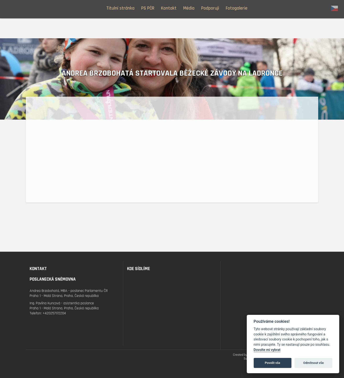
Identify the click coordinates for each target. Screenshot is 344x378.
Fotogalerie (236, 8)
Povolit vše (272, 363)
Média (188, 8)
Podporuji (210, 8)
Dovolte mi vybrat (267, 350)
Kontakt (169, 8)
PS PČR (147, 8)
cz (334, 8)
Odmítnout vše (313, 363)
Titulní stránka (120, 8)
